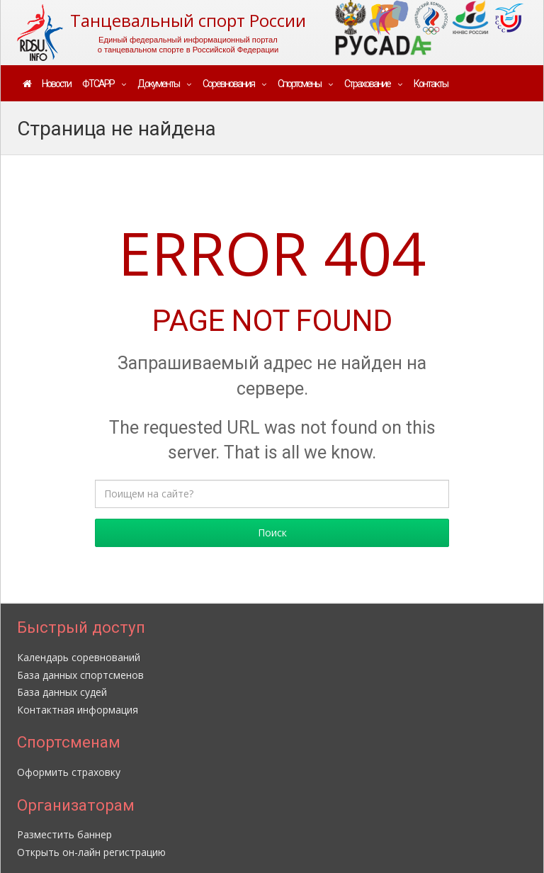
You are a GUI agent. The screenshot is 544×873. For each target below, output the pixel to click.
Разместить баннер (64, 834)
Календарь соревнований (78, 657)
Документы (158, 83)
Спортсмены (299, 83)
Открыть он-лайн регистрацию (91, 852)
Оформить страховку (68, 772)
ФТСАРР (98, 83)
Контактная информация (77, 709)
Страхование (367, 83)
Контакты (431, 83)
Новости (56, 83)
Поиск (272, 532)
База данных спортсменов (80, 675)
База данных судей (62, 692)
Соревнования (228, 83)
